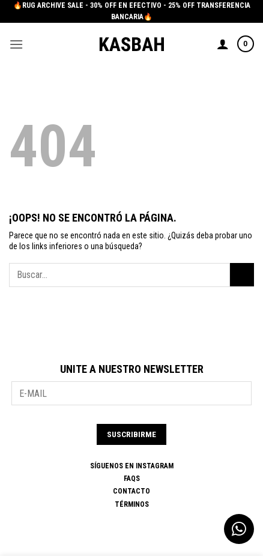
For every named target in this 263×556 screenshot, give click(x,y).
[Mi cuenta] (223, 44)
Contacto (131, 491)
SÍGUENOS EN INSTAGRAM (132, 466)
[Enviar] (242, 274)
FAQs (132, 478)
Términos (132, 504)
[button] (16, 44)
